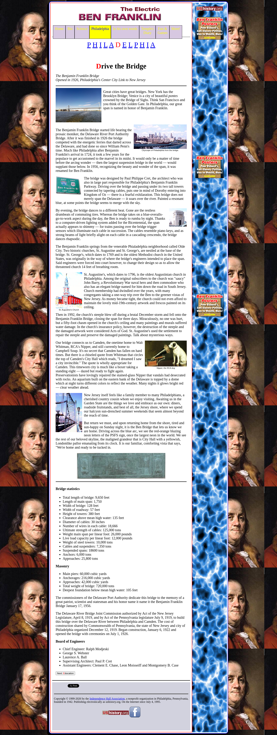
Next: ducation (65, 673)
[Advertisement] (209, 96)
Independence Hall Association (107, 698)
